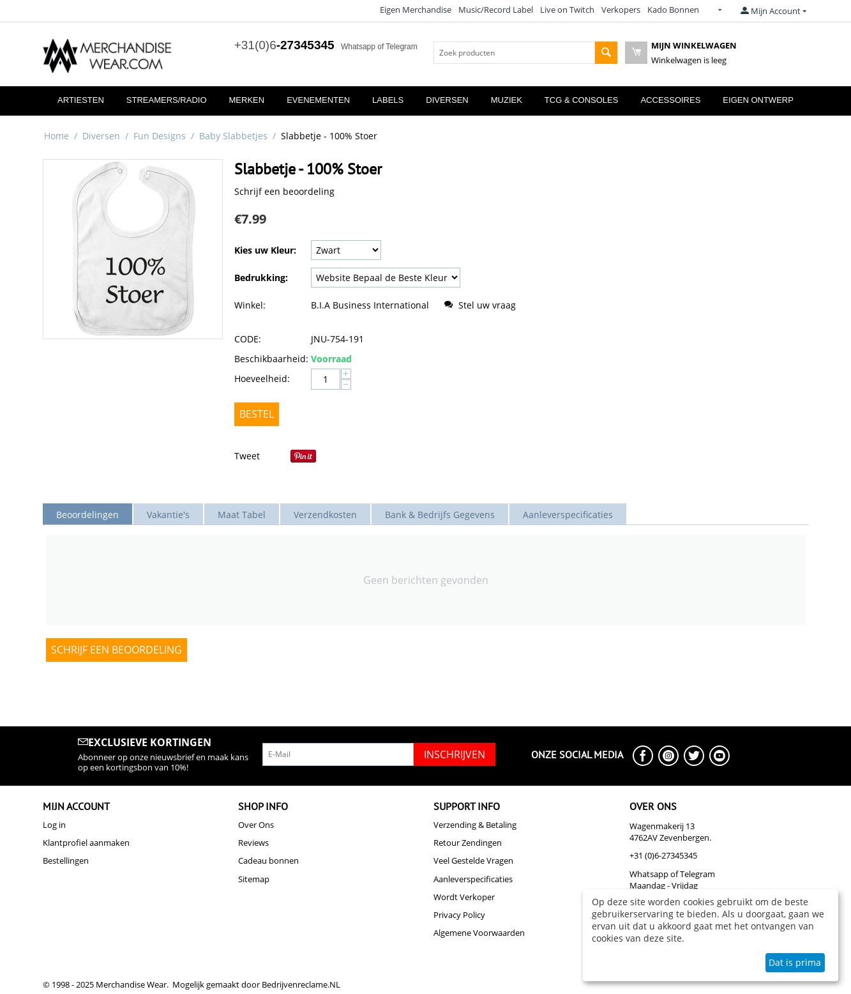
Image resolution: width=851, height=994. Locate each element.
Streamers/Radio (166, 100)
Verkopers (620, 9)
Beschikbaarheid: (269, 359)
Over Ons (256, 824)
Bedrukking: (261, 277)
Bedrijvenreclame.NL (301, 984)
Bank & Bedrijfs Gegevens (440, 514)
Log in (54, 824)
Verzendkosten (325, 514)
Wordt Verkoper (464, 897)
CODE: (247, 339)
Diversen (447, 100)
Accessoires (670, 100)
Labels (387, 100)
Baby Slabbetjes (233, 136)
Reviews (253, 842)
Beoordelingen (87, 514)
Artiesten (80, 100)
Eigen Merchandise (415, 9)
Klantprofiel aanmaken (86, 842)
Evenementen (318, 100)
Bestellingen (66, 860)
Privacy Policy (459, 915)
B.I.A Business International (370, 305)
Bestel (256, 414)
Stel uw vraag (480, 305)
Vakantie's (168, 514)
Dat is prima (795, 962)
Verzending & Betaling (474, 824)
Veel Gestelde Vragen (473, 860)
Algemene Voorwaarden (479, 932)
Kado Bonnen (673, 9)
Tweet (247, 456)
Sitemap (253, 879)
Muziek (506, 100)
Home (56, 136)
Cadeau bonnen (268, 860)
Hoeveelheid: (262, 378)
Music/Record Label (495, 9)
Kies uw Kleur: (265, 250)
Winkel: (250, 305)
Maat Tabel (242, 514)
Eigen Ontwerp (758, 100)
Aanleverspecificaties (568, 514)
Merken (247, 100)
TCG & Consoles (582, 100)
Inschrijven (454, 754)
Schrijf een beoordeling (284, 191)
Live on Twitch (567, 9)
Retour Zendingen (467, 842)
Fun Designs (159, 136)
